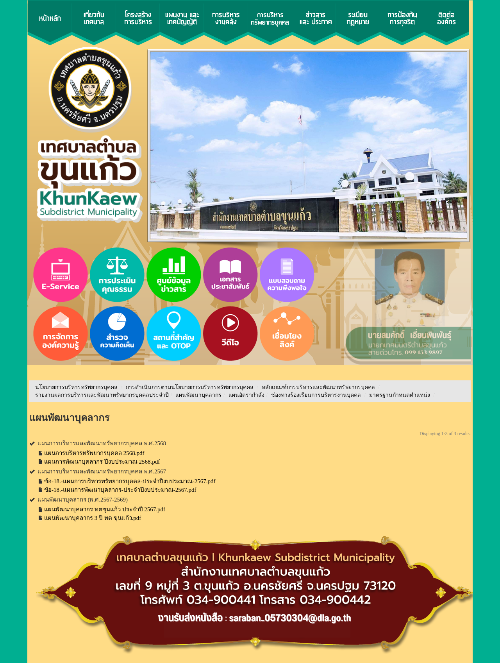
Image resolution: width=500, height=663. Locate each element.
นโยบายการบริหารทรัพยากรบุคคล (76, 387)
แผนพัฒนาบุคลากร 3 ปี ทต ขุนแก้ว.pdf (92, 518)
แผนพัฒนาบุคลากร (198, 395)
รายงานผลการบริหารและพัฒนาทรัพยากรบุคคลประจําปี (102, 395)
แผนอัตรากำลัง (246, 395)
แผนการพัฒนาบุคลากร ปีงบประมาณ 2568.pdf (102, 462)
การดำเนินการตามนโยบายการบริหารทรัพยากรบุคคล (190, 387)
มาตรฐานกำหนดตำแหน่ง (400, 395)
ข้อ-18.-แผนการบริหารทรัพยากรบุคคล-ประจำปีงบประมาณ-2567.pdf (129, 481)
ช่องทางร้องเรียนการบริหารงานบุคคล (316, 395)
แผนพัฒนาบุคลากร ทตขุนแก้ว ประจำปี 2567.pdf (104, 509)
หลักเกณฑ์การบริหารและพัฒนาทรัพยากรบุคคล (318, 387)
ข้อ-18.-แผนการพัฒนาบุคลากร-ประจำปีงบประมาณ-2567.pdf (120, 490)
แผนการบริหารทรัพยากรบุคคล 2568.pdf (94, 453)
